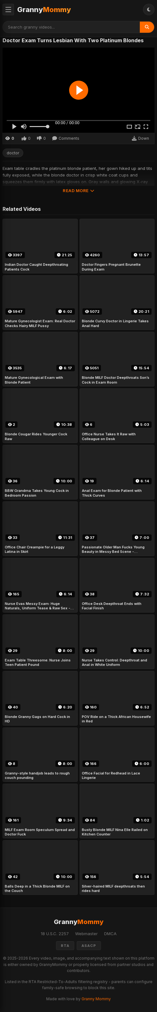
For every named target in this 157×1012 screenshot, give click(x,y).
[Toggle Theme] (148, 9)
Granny (44, 9)
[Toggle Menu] (8, 9)
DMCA (110, 933)
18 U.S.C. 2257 (55, 933)
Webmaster (86, 933)
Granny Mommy (96, 998)
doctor (13, 153)
